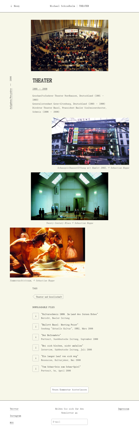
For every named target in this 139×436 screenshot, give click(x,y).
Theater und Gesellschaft (49, 297)
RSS (12, 422)
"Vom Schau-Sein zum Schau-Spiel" (61, 366)
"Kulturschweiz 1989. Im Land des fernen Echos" (69, 314)
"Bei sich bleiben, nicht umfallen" (62, 345)
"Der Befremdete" (51, 335)
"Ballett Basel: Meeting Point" (59, 324)
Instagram (15, 416)
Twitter (14, 409)
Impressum (123, 409)
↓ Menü (14, 6)
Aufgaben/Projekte (10, 98)
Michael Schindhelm (62, 6)
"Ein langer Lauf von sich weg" (59, 356)
